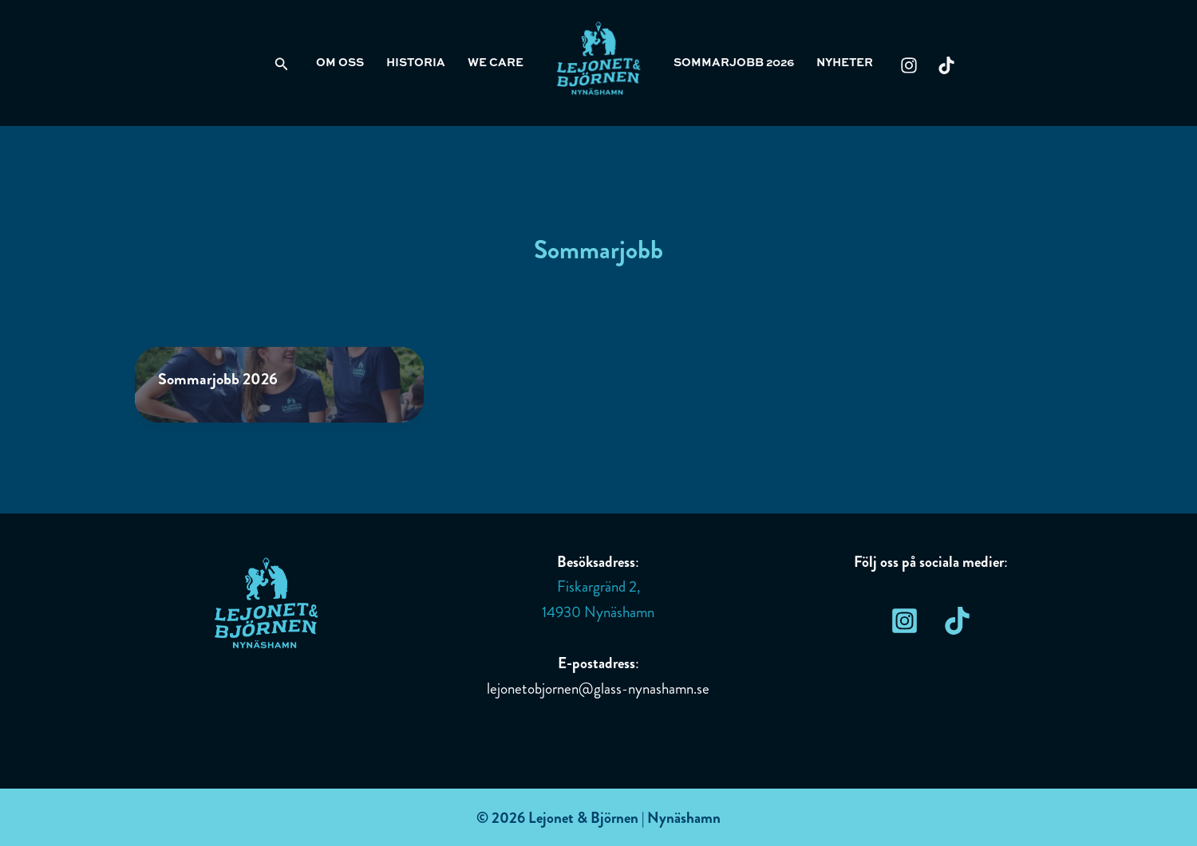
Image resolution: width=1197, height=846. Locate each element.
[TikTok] (946, 65)
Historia (415, 63)
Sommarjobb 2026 (734, 63)
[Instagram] (909, 65)
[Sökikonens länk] (282, 65)
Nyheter (844, 63)
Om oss (340, 63)
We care (495, 63)
